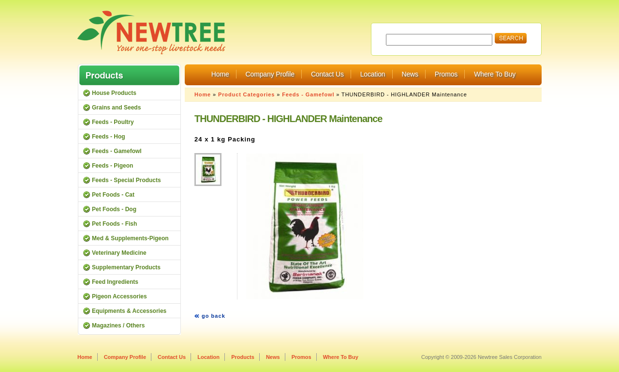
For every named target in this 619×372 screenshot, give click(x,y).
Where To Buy (495, 74)
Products (242, 357)
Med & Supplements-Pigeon (130, 238)
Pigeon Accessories (119, 296)
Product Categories (246, 94)
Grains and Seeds (116, 107)
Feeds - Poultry (113, 122)
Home (220, 74)
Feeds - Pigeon (112, 165)
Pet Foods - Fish (114, 223)
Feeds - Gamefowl (308, 94)
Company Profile (270, 74)
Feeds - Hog (108, 136)
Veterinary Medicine (119, 252)
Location (372, 74)
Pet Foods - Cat (113, 194)
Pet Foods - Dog (114, 209)
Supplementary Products (126, 267)
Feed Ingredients (115, 282)
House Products (114, 93)
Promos (446, 74)
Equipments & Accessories (129, 311)
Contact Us (327, 74)
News (409, 74)
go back (213, 316)
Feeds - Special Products (126, 180)
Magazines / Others (118, 325)
